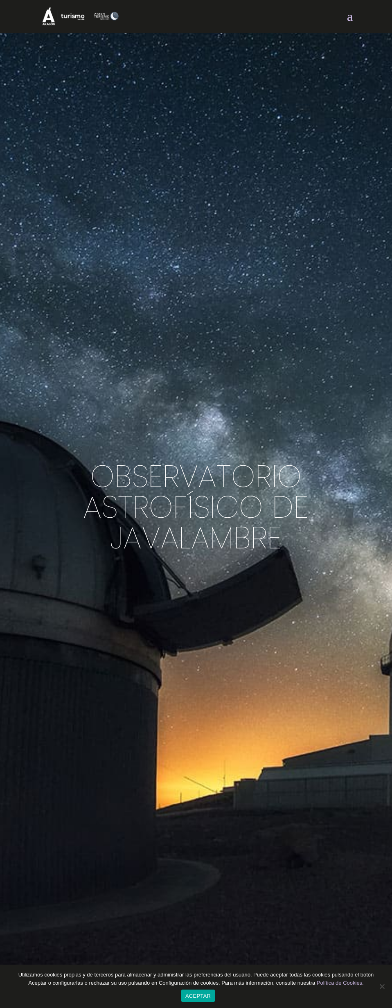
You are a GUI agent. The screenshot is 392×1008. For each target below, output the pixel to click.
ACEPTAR (198, 996)
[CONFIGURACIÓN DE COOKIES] (382, 986)
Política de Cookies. (340, 983)
